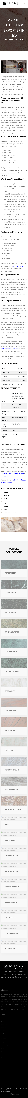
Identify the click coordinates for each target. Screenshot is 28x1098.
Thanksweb (16, 1094)
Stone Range (13, 40)
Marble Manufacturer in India (9, 349)
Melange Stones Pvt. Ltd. (18, 1089)
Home (5, 40)
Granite (15, 474)
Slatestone (20, 474)
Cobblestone (5, 476)
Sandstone (4, 474)
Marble (10, 474)
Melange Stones (18, 266)
